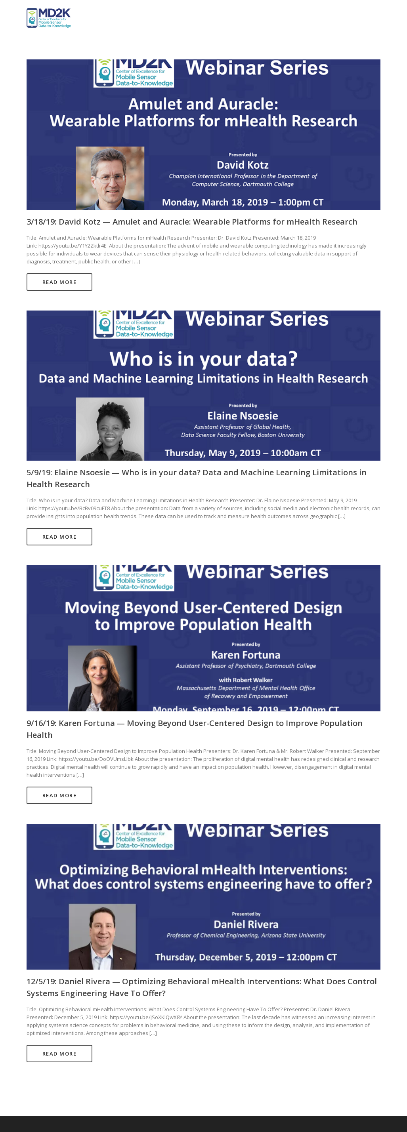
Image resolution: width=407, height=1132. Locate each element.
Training (363, 17)
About (261, 17)
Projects (294, 17)
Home (233, 17)
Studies (328, 17)
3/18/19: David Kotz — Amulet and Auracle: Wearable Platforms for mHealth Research (192, 221)
